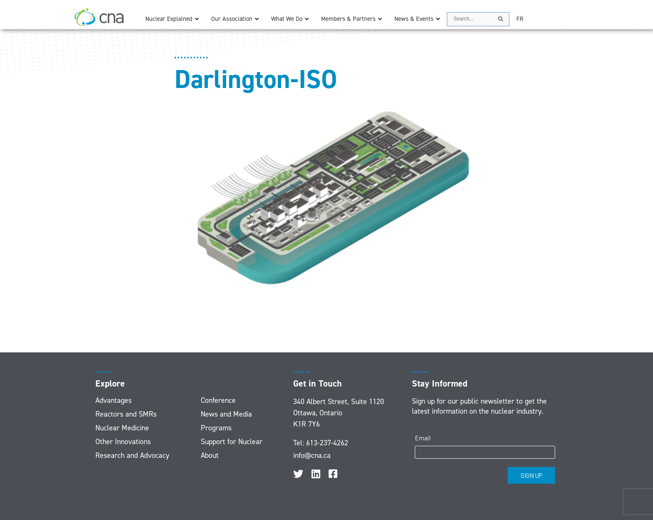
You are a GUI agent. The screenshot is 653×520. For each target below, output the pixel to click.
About (210, 455)
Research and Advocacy (132, 455)
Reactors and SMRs (126, 414)
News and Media (226, 414)
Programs (216, 428)
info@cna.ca (312, 455)
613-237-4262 (327, 443)
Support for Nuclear (231, 441)
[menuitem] (520, 19)
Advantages (113, 400)
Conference (218, 400)
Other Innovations (123, 441)
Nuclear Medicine (122, 428)
